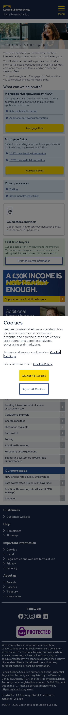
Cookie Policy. (42, 364)
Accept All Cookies (34, 375)
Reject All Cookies (33, 389)
